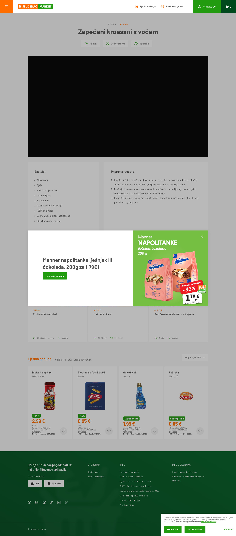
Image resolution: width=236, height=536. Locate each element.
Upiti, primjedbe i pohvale (131, 476)
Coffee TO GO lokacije (130, 500)
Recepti (112, 24)
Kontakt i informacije (129, 472)
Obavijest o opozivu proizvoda (134, 495)
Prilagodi (228, 529)
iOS (35, 483)
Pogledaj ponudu (55, 275)
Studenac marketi (96, 476)
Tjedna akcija (94, 472)
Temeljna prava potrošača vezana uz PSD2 (139, 491)
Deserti (124, 24)
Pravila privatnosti (208, 522)
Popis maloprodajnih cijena (184, 472)
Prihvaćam (173, 529)
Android (54, 483)
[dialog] (198, 525)
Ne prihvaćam (195, 529)
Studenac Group (127, 505)
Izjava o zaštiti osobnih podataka (135, 481)
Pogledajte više (195, 357)
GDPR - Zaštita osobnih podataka (135, 486)
